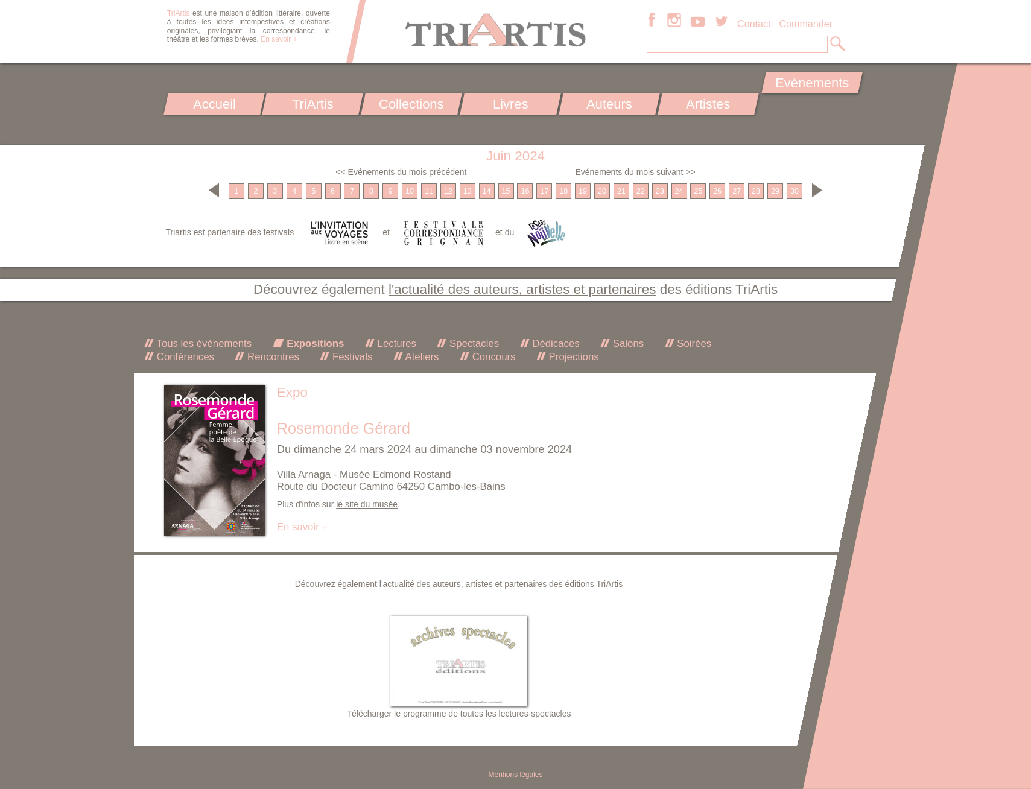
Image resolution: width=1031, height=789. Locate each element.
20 (602, 191)
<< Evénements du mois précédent (400, 172)
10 (409, 191)
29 (775, 191)
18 (563, 191)
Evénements (812, 82)
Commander (806, 23)
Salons (627, 343)
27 (736, 191)
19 (583, 191)
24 (679, 191)
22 (640, 191)
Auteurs (609, 104)
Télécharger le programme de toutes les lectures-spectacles (459, 713)
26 (717, 191)
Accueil (213, 104)
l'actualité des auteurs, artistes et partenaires (522, 289)
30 (794, 191)
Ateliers (421, 357)
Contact (753, 23)
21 (621, 191)
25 (698, 191)
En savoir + (279, 39)
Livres (510, 104)
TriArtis (313, 104)
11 (429, 191)
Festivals (350, 357)
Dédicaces (555, 343)
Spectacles (472, 343)
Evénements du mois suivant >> (635, 172)
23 (660, 191)
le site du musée (367, 504)
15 (506, 191)
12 (448, 191)
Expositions (314, 343)
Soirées (693, 343)
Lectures (395, 343)
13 (467, 191)
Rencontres (271, 357)
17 (544, 191)
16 (525, 191)
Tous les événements (203, 343)
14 (487, 191)
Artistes (708, 104)
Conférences (184, 357)
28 (756, 191)
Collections (411, 104)
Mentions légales (515, 774)
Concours (492, 357)
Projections (572, 357)
